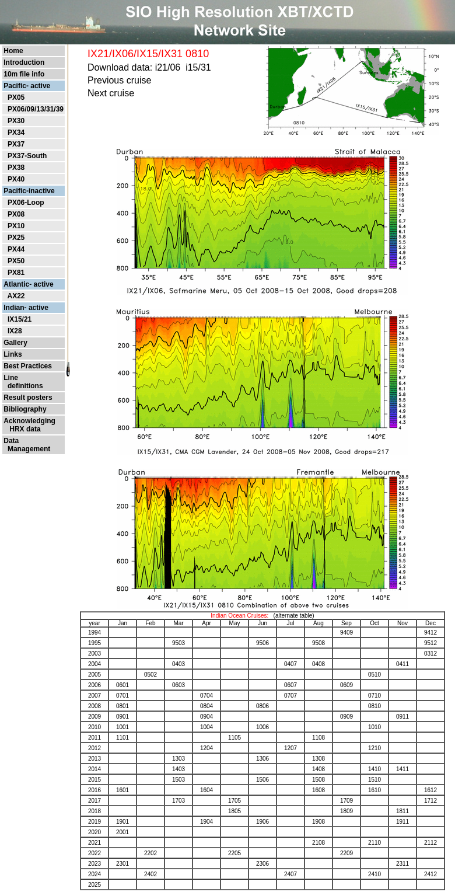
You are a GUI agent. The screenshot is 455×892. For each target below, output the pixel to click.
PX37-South (27, 156)
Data (11, 441)
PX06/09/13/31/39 (36, 109)
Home (13, 51)
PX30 (16, 121)
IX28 (15, 331)
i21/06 (168, 67)
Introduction (24, 62)
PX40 (16, 179)
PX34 (16, 132)
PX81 (16, 273)
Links (13, 354)
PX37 (16, 144)
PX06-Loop (26, 202)
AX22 (15, 296)
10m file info (24, 74)
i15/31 (198, 67)
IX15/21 (20, 319)
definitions (23, 386)
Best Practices (28, 366)
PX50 (16, 261)
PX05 (16, 97)
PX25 (16, 238)
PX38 (16, 167)
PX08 (16, 214)
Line (11, 378)
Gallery (15, 343)
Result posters (28, 397)
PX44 (16, 249)
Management (27, 449)
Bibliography (25, 409)
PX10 (16, 226)
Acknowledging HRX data (29, 425)
